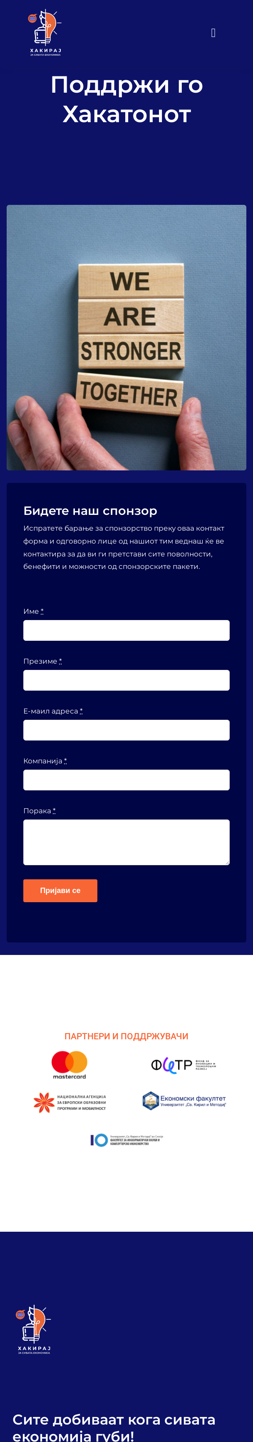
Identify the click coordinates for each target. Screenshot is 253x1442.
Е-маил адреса (53, 711)
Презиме (42, 661)
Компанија (45, 761)
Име (33, 611)
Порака (39, 811)
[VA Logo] (44, 11)
